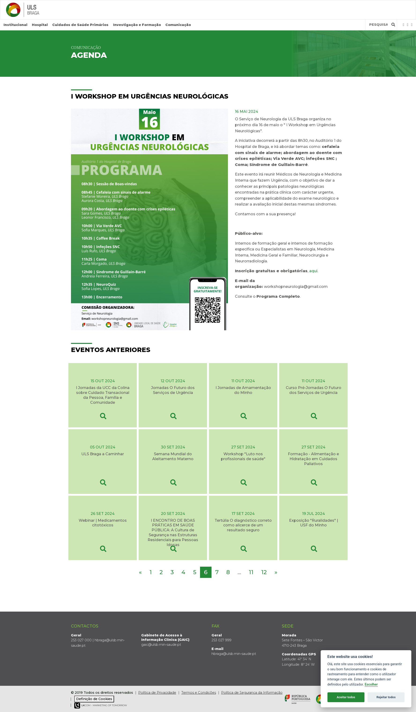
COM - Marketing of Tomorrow (100, 705)
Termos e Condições (198, 692)
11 (251, 572)
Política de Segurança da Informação (251, 692)
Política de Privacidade (157, 692)
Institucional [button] (15, 25)
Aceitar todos (346, 697)
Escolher (371, 684)
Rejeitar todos (386, 697)
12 (264, 572)
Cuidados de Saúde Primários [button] (80, 25)
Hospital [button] (40, 25)
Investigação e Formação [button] (137, 25)
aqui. (313, 270)
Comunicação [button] (178, 25)
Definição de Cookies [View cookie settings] (94, 699)
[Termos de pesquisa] (378, 24)
